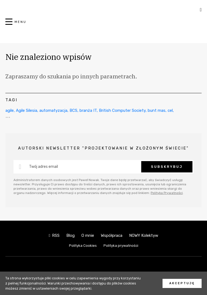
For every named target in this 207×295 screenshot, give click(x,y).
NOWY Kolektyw (143, 235)
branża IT (88, 110)
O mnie (87, 235)
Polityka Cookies (83, 246)
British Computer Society (122, 110)
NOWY (103, 25)
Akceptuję (182, 283)
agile (9, 110)
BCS (73, 110)
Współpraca (111, 235)
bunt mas (156, 110)
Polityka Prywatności (167, 193)
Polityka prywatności (121, 246)
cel (170, 110)
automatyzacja (53, 110)
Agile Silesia (26, 110)
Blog (70, 235)
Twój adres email (43, 166)
